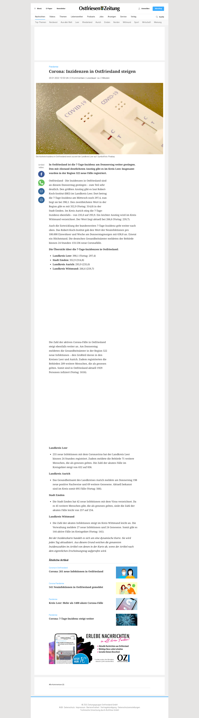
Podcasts (91, 16)
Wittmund (127, 22)
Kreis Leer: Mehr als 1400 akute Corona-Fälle (76, 603)
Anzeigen (112, 16)
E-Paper (49, 9)
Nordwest (53, 22)
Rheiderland (87, 22)
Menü (37, 8)
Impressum (80, 707)
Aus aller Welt (66, 22)
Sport (136, 22)
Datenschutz (69, 707)
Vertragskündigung (109, 707)
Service (123, 16)
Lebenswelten (77, 16)
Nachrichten (40, 16)
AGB (61, 707)
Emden (107, 22)
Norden (116, 22)
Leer (77, 22)
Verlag (133, 16)
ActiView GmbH (112, 710)
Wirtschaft (146, 22)
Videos (52, 16)
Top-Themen (40, 22)
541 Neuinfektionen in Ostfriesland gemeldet (76, 587)
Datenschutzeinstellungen (129, 707)
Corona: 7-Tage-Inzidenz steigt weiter (71, 618)
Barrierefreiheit (93, 707)
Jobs (101, 16)
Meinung (158, 22)
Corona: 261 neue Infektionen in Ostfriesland (76, 571)
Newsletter (61, 9)
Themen (63, 16)
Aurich (98, 22)
